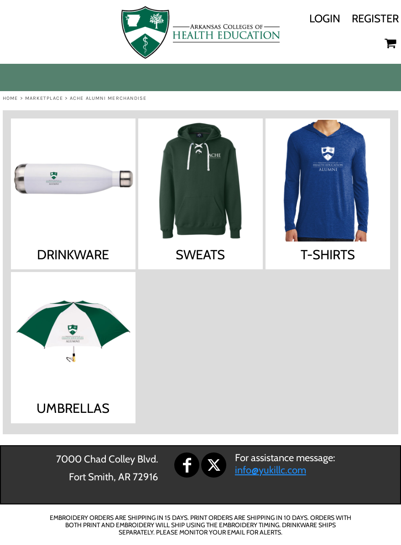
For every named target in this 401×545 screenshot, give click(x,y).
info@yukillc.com (270, 470)
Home (10, 98)
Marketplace (44, 98)
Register (375, 18)
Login (324, 18)
